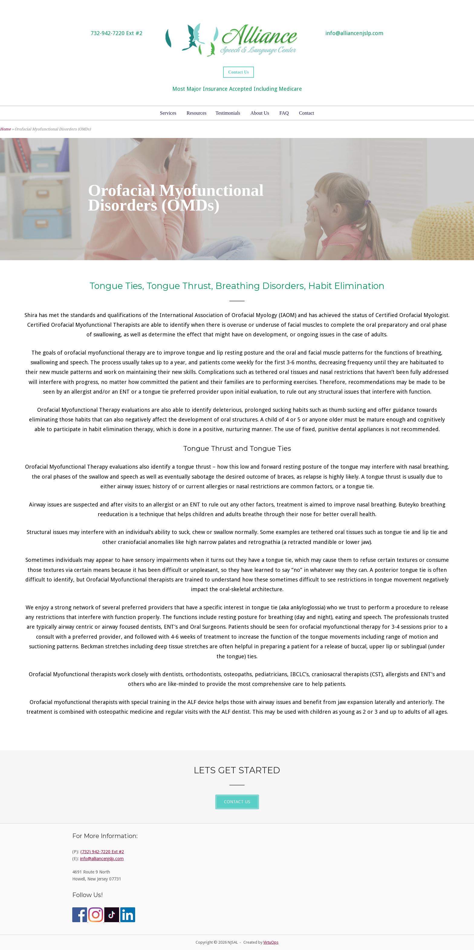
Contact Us (238, 72)
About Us (260, 113)
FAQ (284, 113)
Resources (196, 113)
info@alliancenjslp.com (354, 33)
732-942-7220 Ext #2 (116, 33)
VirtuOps (270, 942)
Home (5, 129)
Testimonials (228, 113)
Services (168, 113)
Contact (306, 113)
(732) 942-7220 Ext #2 (102, 851)
